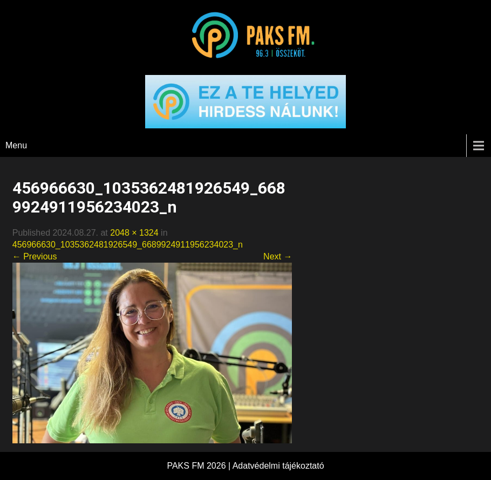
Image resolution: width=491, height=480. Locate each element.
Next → (277, 256)
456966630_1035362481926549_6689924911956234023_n (127, 244)
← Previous (34, 256)
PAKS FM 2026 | (199, 465)
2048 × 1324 (134, 232)
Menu (16, 145)
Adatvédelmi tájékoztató (278, 465)
